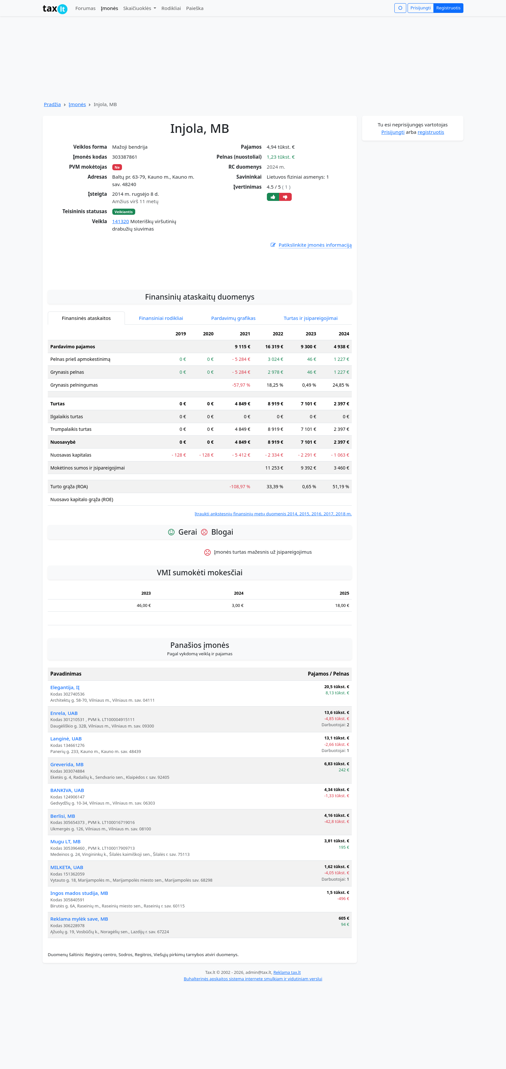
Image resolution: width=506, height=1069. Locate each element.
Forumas (85, 8)
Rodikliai (171, 8)
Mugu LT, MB (65, 923)
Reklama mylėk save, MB (79, 1000)
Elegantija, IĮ (64, 769)
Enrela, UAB (64, 795)
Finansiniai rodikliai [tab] (161, 400)
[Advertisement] (199, 347)
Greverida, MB (67, 846)
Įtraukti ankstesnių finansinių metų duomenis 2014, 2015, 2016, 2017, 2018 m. (273, 596)
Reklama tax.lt (287, 1054)
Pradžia (52, 104)
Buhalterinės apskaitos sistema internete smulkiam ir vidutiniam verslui (253, 1061)
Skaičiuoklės (138, 8)
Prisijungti (420, 8)
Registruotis (448, 8)
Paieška (195, 8)
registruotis (431, 132)
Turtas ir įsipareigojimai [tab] (311, 400)
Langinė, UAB (66, 820)
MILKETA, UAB (66, 949)
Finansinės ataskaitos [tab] (86, 400)
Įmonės (109, 8)
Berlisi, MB (62, 898)
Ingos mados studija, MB (79, 975)
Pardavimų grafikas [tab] (233, 400)
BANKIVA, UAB (67, 872)
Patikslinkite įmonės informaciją (311, 245)
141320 (120, 221)
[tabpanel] (200, 504)
